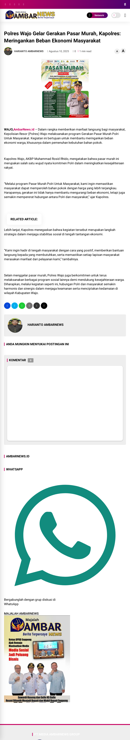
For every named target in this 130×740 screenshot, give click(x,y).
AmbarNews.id (23, 129)
